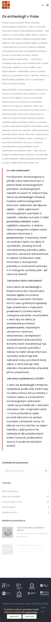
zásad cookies (31, 612)
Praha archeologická (11, 496)
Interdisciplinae (8, 507)
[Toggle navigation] (47, 5)
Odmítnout (14, 617)
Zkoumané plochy (10, 491)
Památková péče (9, 512)
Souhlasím (29, 617)
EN (43, 5)
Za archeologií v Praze (12, 502)
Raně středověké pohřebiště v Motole (31, 528)
